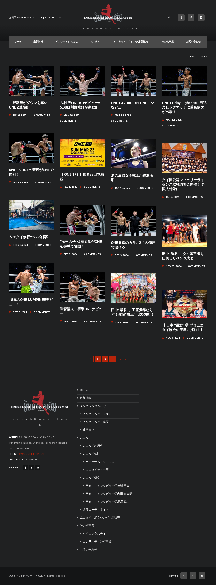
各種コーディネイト (96, 509)
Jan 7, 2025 (172, 196)
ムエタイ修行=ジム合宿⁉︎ (28, 237)
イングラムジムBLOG (96, 414)
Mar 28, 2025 (123, 115)
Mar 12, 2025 (174, 119)
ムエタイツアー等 (97, 469)
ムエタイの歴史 (93, 445)
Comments (41, 115)
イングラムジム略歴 (96, 421)
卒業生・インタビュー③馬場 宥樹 (107, 501)
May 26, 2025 (72, 115)
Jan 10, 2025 (122, 187)
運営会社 (88, 429)
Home (192, 56)
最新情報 (38, 41)
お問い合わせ (193, 41)
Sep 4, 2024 (122, 322)
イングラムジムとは (67, 41)
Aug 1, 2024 (173, 337)
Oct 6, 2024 (20, 312)
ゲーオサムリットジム (100, 461)
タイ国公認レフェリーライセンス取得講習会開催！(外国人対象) (183, 184)
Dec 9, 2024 (70, 254)
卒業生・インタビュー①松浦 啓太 (107, 485)
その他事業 (168, 41)
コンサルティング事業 (97, 541)
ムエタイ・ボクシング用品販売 (131, 41)
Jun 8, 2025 (20, 115)
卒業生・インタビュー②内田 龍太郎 (109, 493)
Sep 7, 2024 (70, 321)
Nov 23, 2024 (174, 266)
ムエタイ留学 (91, 477)
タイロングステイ (94, 533)
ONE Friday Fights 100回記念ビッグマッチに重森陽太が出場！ (184, 107)
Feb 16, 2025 (20, 182)
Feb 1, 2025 (70, 186)
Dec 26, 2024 (20, 244)
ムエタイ (95, 41)
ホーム (18, 41)
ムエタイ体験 (91, 453)
